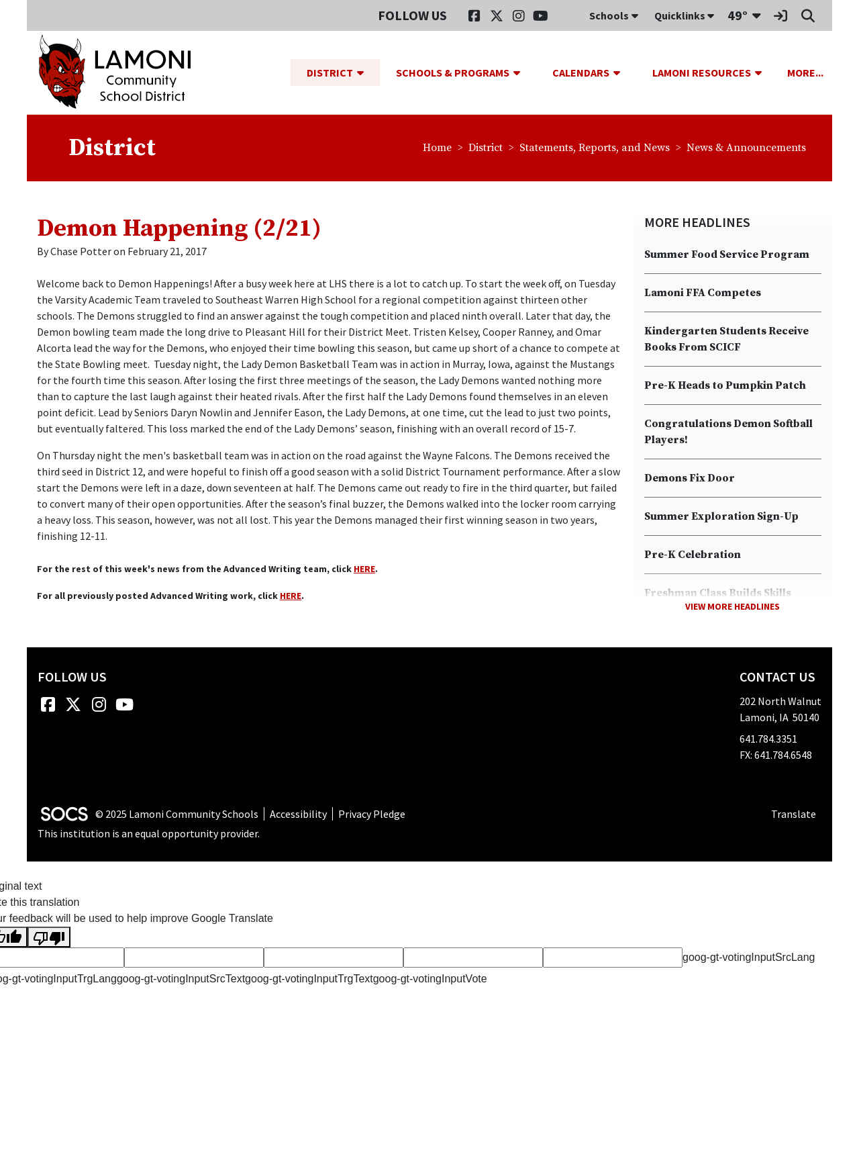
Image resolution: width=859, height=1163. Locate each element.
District (485, 148)
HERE (364, 569)
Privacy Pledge (371, 814)
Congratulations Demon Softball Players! (728, 432)
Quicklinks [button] (684, 15)
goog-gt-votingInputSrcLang (749, 958)
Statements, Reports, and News (594, 148)
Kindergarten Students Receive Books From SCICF (726, 340)
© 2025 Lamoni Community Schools (176, 814)
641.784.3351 (768, 739)
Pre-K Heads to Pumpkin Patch (725, 386)
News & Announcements (746, 148)
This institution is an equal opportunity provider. (149, 834)
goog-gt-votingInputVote (430, 979)
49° (737, 15)
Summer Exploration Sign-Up (721, 517)
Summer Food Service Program (726, 255)
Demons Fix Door (689, 478)
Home (437, 148)
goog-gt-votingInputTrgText (309, 979)
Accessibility (298, 814)
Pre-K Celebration (692, 555)
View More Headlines (732, 607)
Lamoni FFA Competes (702, 293)
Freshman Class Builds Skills (717, 593)
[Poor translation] (49, 937)
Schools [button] (613, 15)
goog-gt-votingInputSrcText (181, 979)
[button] (366, 72)
